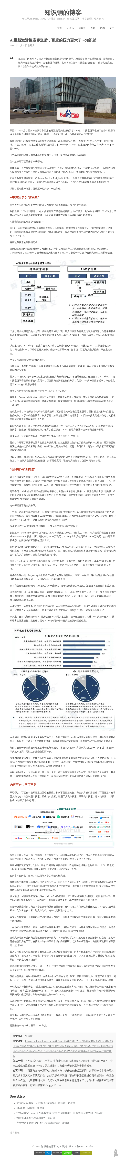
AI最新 (79, 28)
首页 (54, 28)
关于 (111, 28)
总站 (90, 28)
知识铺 (28, 1036)
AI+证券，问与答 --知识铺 (30, 1108)
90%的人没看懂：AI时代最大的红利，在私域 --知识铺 (45, 1104)
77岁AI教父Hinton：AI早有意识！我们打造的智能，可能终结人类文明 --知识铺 (59, 1113)
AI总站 (66, 28)
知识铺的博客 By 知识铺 (54, 1147)
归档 (101, 28)
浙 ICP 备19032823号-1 (81, 1147)
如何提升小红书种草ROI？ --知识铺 (35, 1118)
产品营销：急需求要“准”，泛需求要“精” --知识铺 (42, 1123)
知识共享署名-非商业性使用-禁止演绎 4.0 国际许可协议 (67, 1061)
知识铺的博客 (63, 13)
